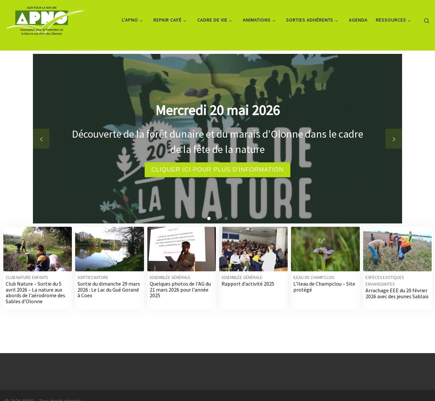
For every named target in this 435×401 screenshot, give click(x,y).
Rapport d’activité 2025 (247, 283)
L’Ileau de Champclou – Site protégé (324, 286)
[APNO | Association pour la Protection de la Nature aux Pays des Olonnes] (45, 18)
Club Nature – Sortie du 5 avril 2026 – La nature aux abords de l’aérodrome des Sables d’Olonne (35, 292)
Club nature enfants (27, 277)
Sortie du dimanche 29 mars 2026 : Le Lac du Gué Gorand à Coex (108, 289)
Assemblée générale (170, 277)
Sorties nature (92, 277)
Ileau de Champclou (313, 277)
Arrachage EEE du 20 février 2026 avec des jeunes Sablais (397, 293)
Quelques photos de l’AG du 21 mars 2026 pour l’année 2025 (180, 289)
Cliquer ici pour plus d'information (217, 169)
